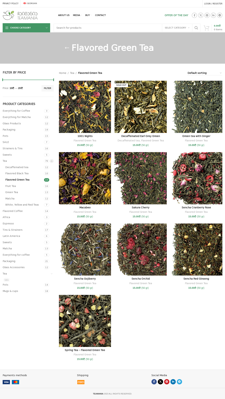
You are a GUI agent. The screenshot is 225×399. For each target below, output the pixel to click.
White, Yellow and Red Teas (22, 204)
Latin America (11, 236)
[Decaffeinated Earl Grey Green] (141, 107)
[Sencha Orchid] (141, 250)
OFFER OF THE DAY (176, 15)
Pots (5, 136)
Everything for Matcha (17, 117)
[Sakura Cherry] (141, 178)
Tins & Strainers (13, 229)
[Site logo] (20, 15)
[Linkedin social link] (213, 15)
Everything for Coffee (16, 110)
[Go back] (67, 48)
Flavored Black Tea (16, 173)
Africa (6, 217)
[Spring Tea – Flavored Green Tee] (85, 321)
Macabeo (85, 207)
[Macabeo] (85, 178)
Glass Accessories (14, 267)
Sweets (7, 154)
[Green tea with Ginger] (196, 107)
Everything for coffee (16, 254)
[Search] (127, 28)
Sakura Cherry (140, 207)
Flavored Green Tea (17, 179)
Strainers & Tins (13, 148)
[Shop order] (204, 73)
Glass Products (12, 123)
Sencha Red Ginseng (196, 278)
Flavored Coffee (13, 211)
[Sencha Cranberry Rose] (196, 178)
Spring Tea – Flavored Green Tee (85, 350)
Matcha (9, 198)
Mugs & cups (10, 291)
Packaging (9, 129)
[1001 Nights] (85, 107)
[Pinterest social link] (207, 15)
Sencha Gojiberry (85, 278)
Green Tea (11, 192)
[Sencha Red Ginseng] (196, 250)
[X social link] (200, 15)
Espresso (8, 223)
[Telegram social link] (219, 15)
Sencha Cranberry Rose (196, 207)
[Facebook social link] (194, 15)
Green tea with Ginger (196, 136)
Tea (5, 160)
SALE (6, 142)
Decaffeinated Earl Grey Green (140, 136)
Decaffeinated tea (16, 167)
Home (62, 73)
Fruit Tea (10, 186)
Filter (47, 88)
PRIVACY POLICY (10, 3)
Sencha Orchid (141, 278)
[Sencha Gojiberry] (85, 250)
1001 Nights (85, 136)
